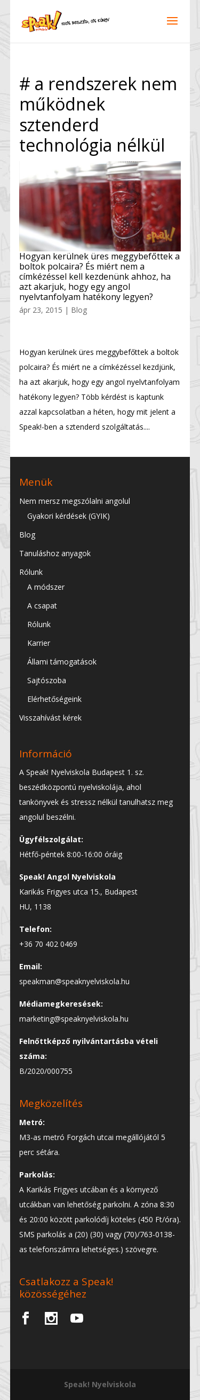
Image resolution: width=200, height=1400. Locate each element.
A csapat (42, 605)
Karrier (38, 643)
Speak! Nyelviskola (100, 1384)
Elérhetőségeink (54, 699)
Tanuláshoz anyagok (55, 553)
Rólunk (31, 572)
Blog (79, 310)
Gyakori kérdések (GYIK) (68, 516)
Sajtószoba (46, 680)
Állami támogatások (62, 662)
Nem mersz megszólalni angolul (74, 501)
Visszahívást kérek (50, 718)
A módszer (46, 587)
